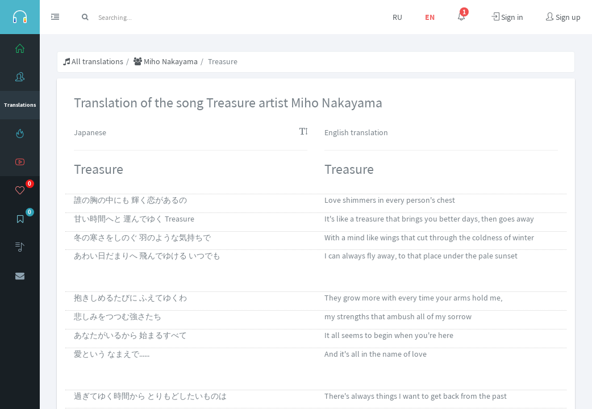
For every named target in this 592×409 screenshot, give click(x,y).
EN (430, 17)
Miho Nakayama (166, 61)
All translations (93, 61)
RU (397, 17)
